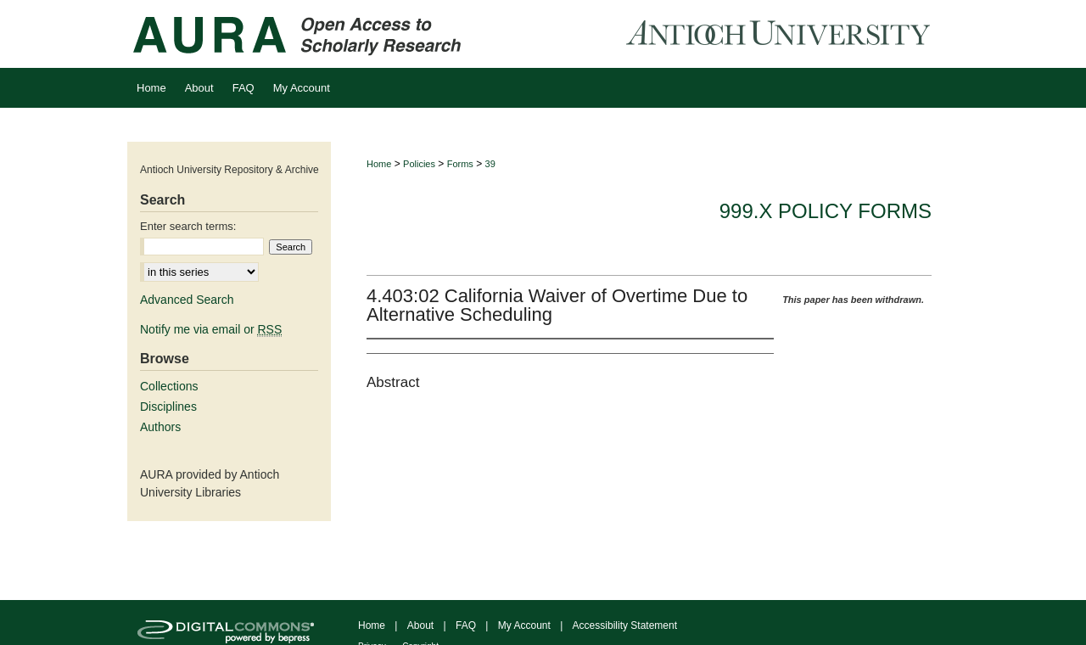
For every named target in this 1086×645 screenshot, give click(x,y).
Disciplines (168, 406)
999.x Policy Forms (825, 210)
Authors (160, 427)
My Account (524, 625)
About (420, 625)
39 (490, 164)
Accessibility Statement (625, 625)
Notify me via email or (211, 329)
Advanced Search (187, 299)
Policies (419, 164)
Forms (460, 164)
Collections (169, 386)
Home (379, 164)
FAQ (466, 625)
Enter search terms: (188, 226)
